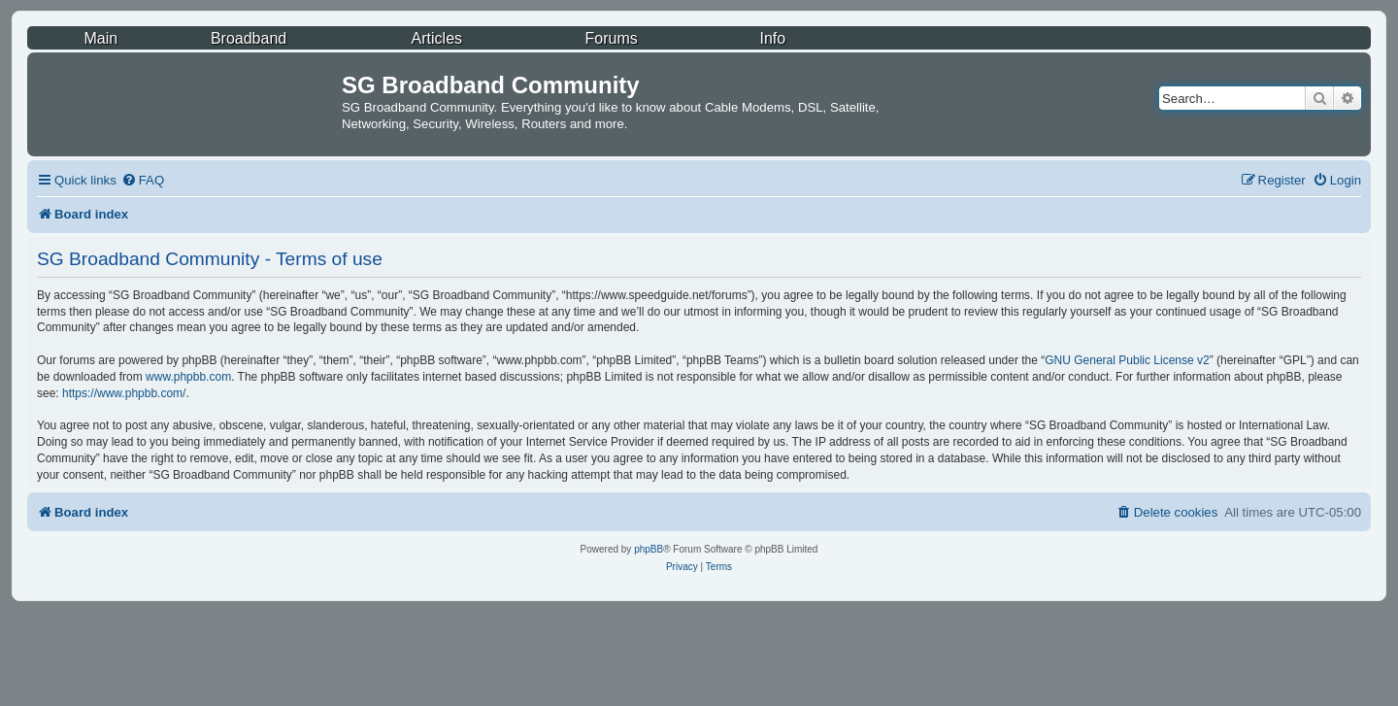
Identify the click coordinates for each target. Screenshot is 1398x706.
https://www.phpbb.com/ (123, 393)
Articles (437, 38)
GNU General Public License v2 (1127, 360)
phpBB (648, 549)
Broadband (248, 38)
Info (772, 38)
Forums (611, 38)
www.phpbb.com (188, 377)
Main (100, 38)
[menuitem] (142, 180)
